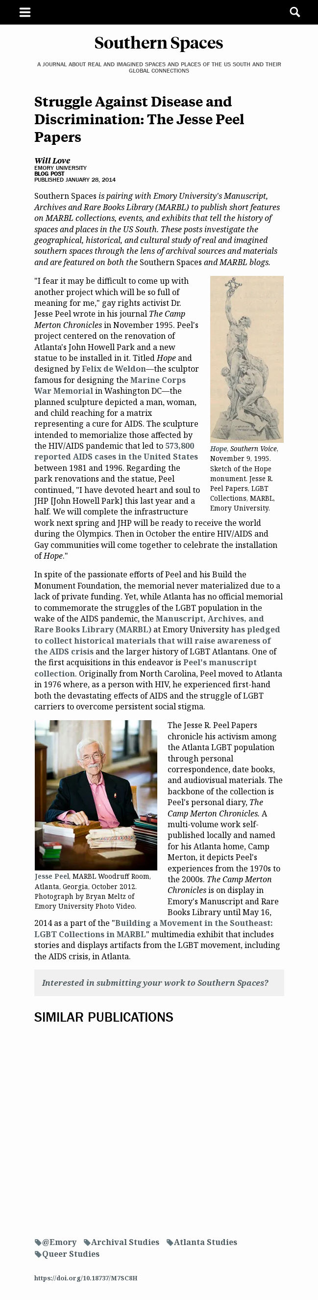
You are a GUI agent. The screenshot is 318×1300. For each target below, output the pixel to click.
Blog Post (49, 173)
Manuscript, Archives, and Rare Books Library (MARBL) (149, 624)
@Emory (59, 1242)
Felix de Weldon (114, 368)
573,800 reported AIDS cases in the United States (116, 451)
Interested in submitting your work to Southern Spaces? (155, 982)
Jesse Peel (52, 876)
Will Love (52, 160)
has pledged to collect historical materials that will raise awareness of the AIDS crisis (157, 640)
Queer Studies (70, 1253)
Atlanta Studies (205, 1242)
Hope (218, 448)
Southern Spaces (159, 42)
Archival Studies (125, 1242)
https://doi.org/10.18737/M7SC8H (86, 1277)
